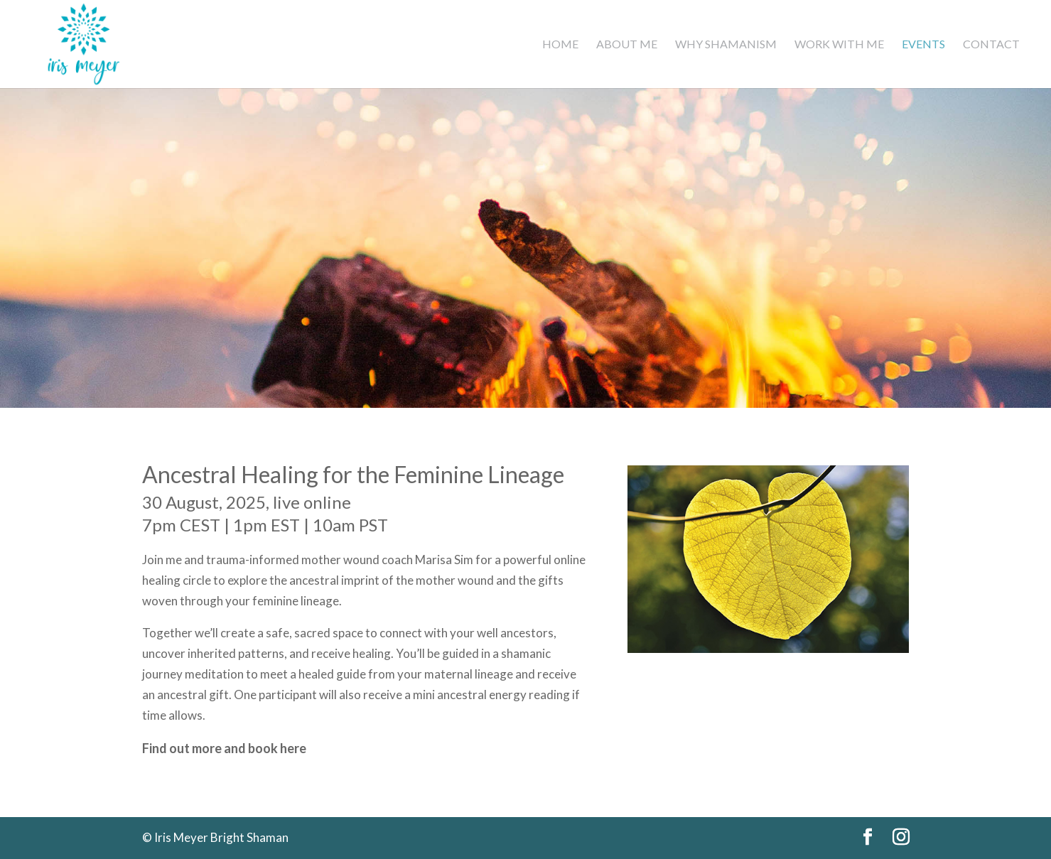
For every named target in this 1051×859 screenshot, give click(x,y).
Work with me (839, 44)
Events (923, 44)
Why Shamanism (726, 44)
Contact (991, 44)
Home (560, 44)
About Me (626, 44)
